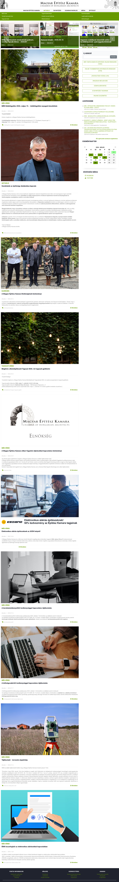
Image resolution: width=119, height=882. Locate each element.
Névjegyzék (102, 875)
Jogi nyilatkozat (16, 875)
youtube (89, 178)
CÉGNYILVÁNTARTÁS (100, 86)
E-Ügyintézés (102, 877)
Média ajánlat (74, 875)
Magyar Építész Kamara (31, 10)
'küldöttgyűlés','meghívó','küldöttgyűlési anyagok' (14, 125)
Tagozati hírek (5, 19)
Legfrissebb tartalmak (87, 16)
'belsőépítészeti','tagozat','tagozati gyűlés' (13, 390)
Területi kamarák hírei (7, 16)
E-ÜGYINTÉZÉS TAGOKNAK (100, 91)
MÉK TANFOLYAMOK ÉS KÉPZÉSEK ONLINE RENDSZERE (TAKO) (100, 63)
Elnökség (5, 291)
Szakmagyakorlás (71, 10)
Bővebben (74, 125)
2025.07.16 (10, 613)
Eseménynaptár (86, 13)
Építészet (92, 10)
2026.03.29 (10, 456)
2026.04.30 (56, 45)
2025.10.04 (10, 536)
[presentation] (6, 38)
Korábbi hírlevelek (45, 877)
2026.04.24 (10, 191)
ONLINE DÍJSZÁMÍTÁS (100, 96)
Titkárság (16, 877)
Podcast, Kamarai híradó (57, 37)
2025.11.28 (10, 851)
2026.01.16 (10, 765)
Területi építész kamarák (102, 874)
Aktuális (47, 10)
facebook (89, 175)
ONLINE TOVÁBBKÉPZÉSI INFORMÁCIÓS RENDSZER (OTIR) (100, 70)
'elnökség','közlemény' (8, 308)
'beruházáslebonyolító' (8, 622)
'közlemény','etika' (7, 470)
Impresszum (74, 877)
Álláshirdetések (46, 19)
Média (83, 10)
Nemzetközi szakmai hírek (102, 134)
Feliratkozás (45, 874)
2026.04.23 (10, 374)
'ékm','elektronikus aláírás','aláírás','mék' (12, 862)
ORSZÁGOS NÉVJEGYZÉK (100, 81)
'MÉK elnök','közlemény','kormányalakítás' (13, 233)
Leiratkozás (45, 875)
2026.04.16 (95, 43)
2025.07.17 (10, 688)
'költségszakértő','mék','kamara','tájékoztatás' (13, 699)
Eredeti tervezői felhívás (48, 16)
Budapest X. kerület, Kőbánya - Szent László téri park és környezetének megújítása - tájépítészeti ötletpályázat (100, 122)
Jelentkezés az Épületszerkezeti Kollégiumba (99, 112)
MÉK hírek (4, 13)
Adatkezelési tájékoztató (16, 874)
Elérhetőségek (85, 19)
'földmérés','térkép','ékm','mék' (10, 785)
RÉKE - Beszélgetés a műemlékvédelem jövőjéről (100, 116)
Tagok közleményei (47, 13)
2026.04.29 (18, 43)
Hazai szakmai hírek (16, 37)
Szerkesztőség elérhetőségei (74, 874)
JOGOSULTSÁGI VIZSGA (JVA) (100, 76)
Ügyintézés (57, 10)
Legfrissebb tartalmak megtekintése (107, 138)
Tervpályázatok (103, 125)
